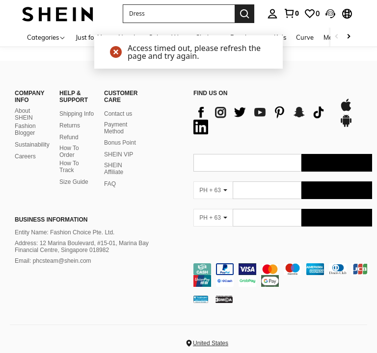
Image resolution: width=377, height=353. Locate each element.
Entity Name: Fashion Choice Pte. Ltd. (64, 232)
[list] (261, 119)
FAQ (110, 183)
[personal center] (272, 14)
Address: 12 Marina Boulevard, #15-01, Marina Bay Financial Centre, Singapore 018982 (82, 246)
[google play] (346, 125)
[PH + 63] (213, 190)
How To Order (69, 151)
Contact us (118, 113)
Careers (25, 156)
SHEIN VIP (118, 154)
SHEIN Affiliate (113, 169)
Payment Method (115, 128)
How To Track (69, 167)
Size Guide (73, 181)
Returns (69, 125)
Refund (69, 137)
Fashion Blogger (25, 129)
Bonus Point (120, 142)
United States (210, 343)
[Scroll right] (348, 37)
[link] (291, 13)
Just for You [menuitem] (92, 37)
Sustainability (32, 144)
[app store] (346, 109)
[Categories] (46, 37)
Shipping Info (76, 113)
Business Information (51, 219)
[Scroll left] (336, 37)
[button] (330, 14)
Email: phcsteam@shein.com (53, 260)
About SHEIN (24, 114)
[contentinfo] (282, 275)
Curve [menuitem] (305, 37)
